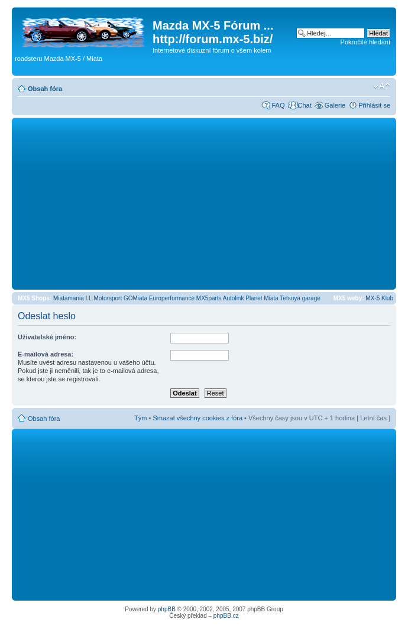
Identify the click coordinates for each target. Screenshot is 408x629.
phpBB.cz (226, 615)
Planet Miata (262, 298)
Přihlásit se (374, 105)
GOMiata (135, 298)
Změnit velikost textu (381, 86)
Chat (304, 105)
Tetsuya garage (300, 298)
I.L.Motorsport (104, 298)
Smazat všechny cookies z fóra (197, 418)
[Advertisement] (204, 203)
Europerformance (172, 298)
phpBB (167, 609)
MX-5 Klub (379, 298)
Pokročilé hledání (365, 42)
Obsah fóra (45, 88)
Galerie (335, 105)
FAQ (277, 105)
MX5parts (209, 298)
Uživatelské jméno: (47, 337)
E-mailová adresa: (45, 354)
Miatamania (68, 298)
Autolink (233, 298)
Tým (140, 418)
